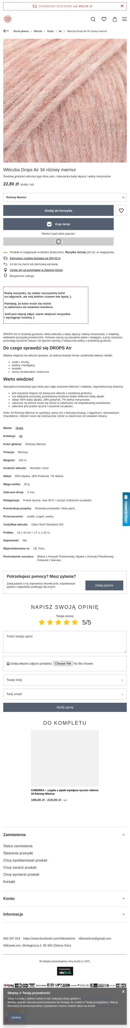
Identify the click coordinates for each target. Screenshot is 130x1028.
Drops (50, 31)
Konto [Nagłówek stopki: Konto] (9, 969)
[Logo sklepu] (7, 19)
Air (60, 31)
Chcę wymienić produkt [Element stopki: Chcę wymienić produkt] (21, 946)
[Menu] (125, 19)
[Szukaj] (93, 19)
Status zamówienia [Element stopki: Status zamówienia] (17, 917)
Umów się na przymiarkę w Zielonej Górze (36, 270)
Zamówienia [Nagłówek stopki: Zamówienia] (14, 906)
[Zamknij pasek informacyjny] (122, 6)
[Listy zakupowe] (103, 19)
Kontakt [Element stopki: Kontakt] (9, 953)
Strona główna (20, 31)
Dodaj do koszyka (58, 210)
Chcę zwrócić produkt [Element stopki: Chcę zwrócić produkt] (20, 938)
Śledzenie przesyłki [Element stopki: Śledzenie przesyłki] (18, 924)
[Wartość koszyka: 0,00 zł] (114, 19)
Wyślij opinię (65, 707)
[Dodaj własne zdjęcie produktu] (82, 663)
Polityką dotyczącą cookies (97, 998)
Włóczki (38, 31)
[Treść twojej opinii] (65, 642)
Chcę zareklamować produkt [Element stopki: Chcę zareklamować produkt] (25, 931)
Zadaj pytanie (104, 585)
